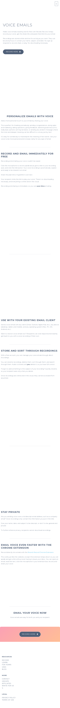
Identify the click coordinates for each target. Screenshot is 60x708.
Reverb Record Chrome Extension (41, 552)
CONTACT (5, 679)
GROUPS (5, 681)
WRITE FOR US (8, 686)
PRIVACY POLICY (9, 698)
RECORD (5, 660)
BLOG (4, 669)
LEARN (5, 662)
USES (4, 667)
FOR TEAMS (6, 665)
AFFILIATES (6, 683)
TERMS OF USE (8, 700)
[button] (13, 51)
